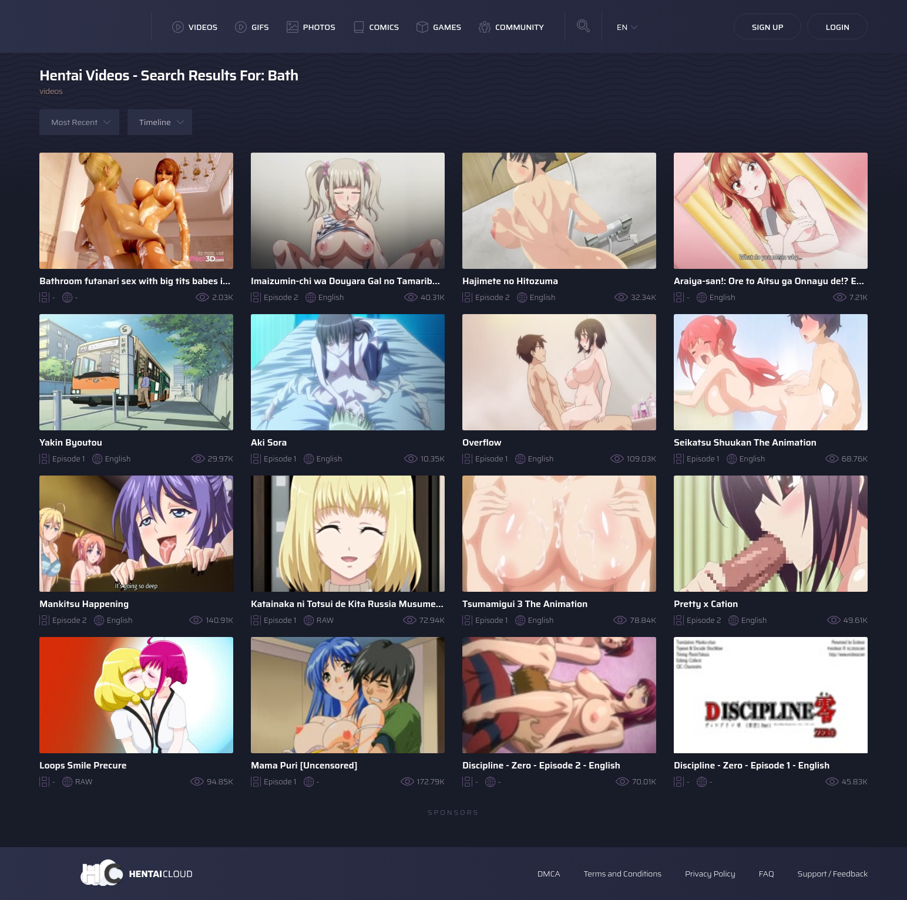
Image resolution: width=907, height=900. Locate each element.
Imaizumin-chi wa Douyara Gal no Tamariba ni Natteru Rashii (348, 281)
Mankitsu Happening (84, 603)
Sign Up (768, 27)
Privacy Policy (710, 873)
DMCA (549, 873)
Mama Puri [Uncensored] (304, 765)
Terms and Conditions (622, 873)
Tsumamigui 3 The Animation (524, 603)
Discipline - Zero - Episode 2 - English (541, 765)
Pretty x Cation (706, 603)
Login (837, 27)
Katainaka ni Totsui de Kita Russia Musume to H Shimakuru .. (348, 603)
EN (622, 27)
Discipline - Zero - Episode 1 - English (751, 765)
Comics (376, 27)
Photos (311, 27)
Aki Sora (269, 442)
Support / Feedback (833, 873)
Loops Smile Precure (83, 765)
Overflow (482, 442)
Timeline (155, 122)
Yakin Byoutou (70, 442)
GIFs (252, 27)
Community (511, 27)
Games (438, 27)
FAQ (766, 873)
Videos (194, 27)
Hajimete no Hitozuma (510, 281)
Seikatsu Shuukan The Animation (745, 442)
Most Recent (74, 122)
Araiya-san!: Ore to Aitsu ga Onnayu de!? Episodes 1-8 (771, 281)
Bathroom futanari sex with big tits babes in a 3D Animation (136, 281)
